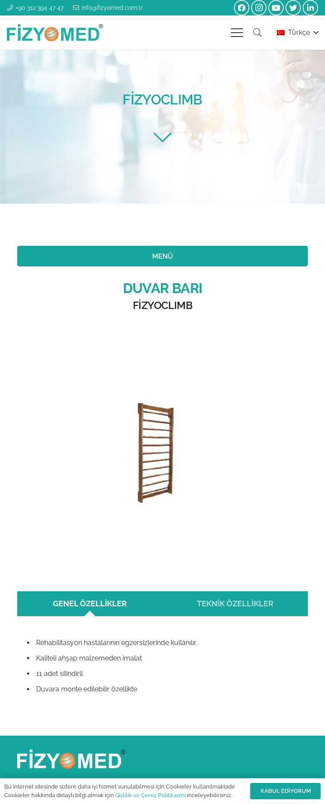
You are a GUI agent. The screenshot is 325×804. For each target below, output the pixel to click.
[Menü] (236, 32)
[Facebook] (241, 7)
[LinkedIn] (310, 7)
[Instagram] (259, 7)
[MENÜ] (162, 256)
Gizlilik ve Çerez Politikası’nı (150, 795)
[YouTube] (276, 7)
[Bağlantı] (55, 32)
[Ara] (257, 33)
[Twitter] (293, 7)
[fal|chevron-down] (162, 137)
